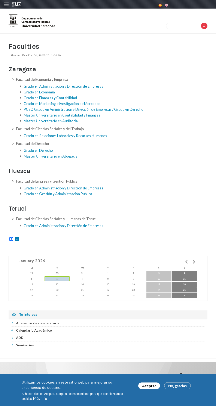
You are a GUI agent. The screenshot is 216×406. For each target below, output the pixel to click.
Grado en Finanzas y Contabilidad (50, 98)
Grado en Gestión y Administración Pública (58, 194)
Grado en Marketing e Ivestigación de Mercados (62, 103)
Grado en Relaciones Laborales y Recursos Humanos (65, 135)
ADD (20, 337)
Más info (40, 398)
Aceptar (149, 386)
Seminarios (25, 345)
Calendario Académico (34, 330)
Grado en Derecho (38, 150)
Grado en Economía (39, 92)
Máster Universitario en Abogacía (50, 156)
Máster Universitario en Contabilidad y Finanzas (62, 115)
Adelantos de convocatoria (37, 323)
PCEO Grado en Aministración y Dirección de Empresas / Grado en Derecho (83, 109)
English (166, 5)
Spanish (160, 5)
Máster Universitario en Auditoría (51, 121)
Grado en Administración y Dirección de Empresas (63, 86)
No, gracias (177, 386)
